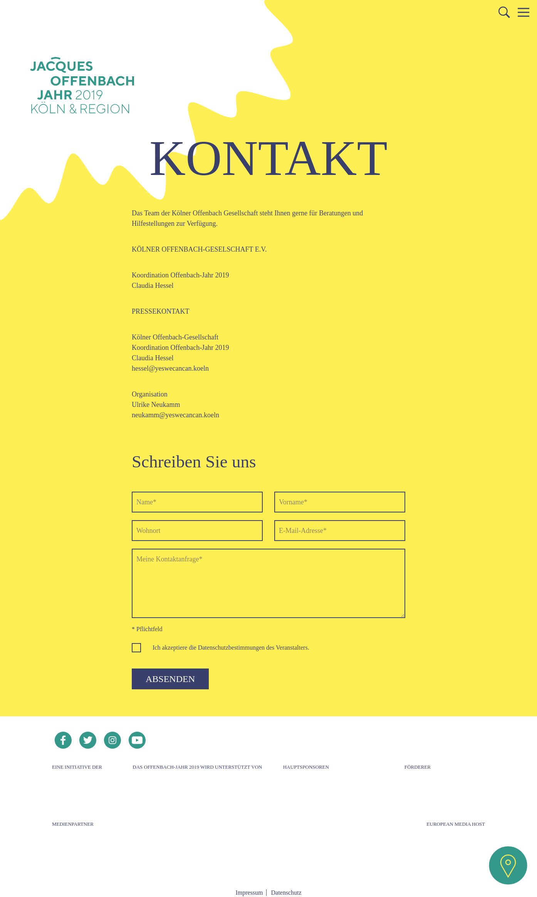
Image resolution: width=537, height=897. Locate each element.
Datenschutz (286, 892)
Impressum (249, 892)
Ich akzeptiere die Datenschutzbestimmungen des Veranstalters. (231, 647)
